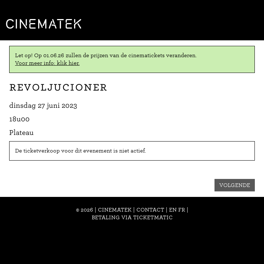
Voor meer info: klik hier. (47, 63)
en (173, 209)
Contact (150, 209)
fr (181, 209)
